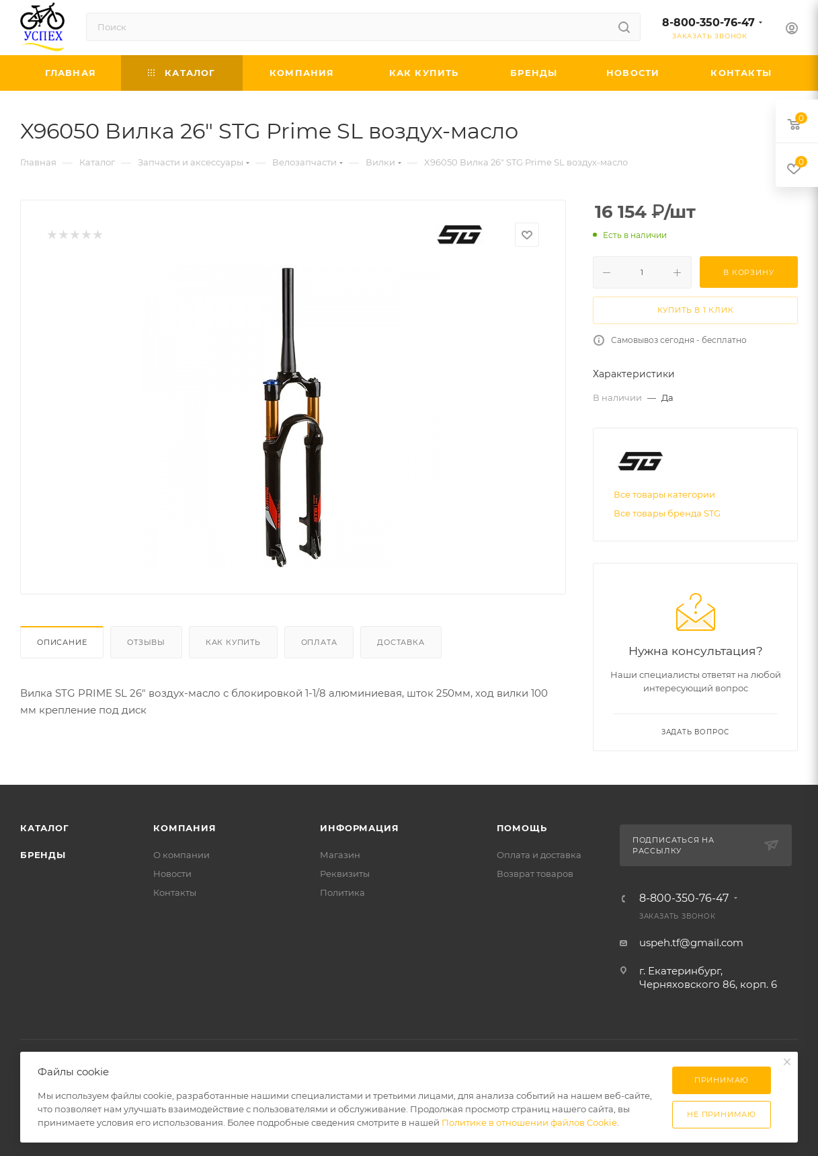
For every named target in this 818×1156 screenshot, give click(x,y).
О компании (181, 854)
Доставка (400, 642)
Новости (172, 873)
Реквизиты (345, 873)
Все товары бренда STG (667, 513)
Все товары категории (664, 494)
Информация (359, 827)
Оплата (319, 642)
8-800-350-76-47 (708, 22)
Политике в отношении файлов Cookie (529, 1122)
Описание (62, 642)
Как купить (233, 642)
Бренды (43, 854)
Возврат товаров (535, 873)
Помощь (522, 827)
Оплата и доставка (539, 854)
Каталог (44, 827)
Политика (342, 892)
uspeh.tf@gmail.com (691, 942)
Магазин (340, 854)
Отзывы (146, 642)
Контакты (174, 892)
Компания (184, 827)
